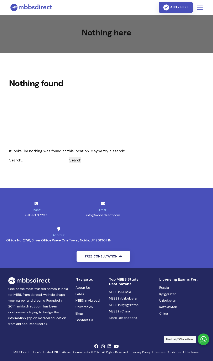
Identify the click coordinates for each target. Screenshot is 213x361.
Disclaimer (193, 352)
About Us (83, 287)
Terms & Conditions (168, 352)
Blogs (80, 313)
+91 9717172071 (36, 215)
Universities (84, 307)
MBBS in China (119, 311)
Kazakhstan (168, 307)
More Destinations (123, 318)
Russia (164, 287)
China (163, 313)
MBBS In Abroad (88, 300)
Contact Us (84, 320)
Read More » (38, 324)
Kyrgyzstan (167, 294)
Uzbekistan (167, 300)
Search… (16, 160)
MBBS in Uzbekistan (123, 298)
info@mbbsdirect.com (103, 215)
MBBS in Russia (120, 292)
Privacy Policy (141, 352)
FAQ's (80, 294)
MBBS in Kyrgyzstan (124, 305)
